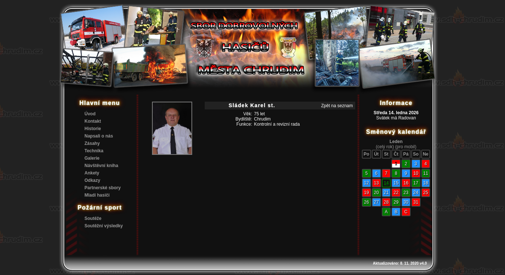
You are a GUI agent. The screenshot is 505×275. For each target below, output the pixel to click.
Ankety (91, 173)
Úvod (90, 113)
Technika (93, 150)
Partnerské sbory (102, 187)
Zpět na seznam (337, 105)
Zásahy (92, 143)
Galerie (92, 158)
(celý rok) (385, 146)
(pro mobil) (405, 146)
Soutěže (92, 218)
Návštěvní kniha (101, 165)
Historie (92, 128)
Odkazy (92, 180)
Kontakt (92, 121)
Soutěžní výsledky (103, 225)
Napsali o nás (98, 136)
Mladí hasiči (97, 195)
